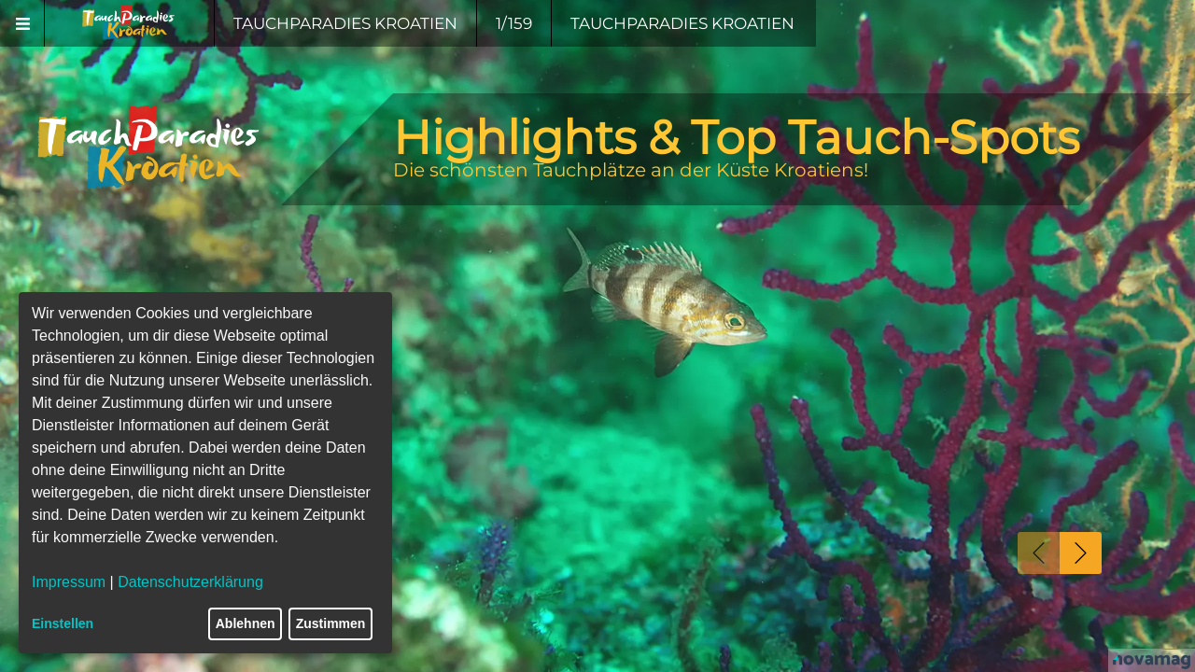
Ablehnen (245, 623)
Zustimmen (331, 623)
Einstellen (62, 623)
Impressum (68, 582)
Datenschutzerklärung (190, 582)
